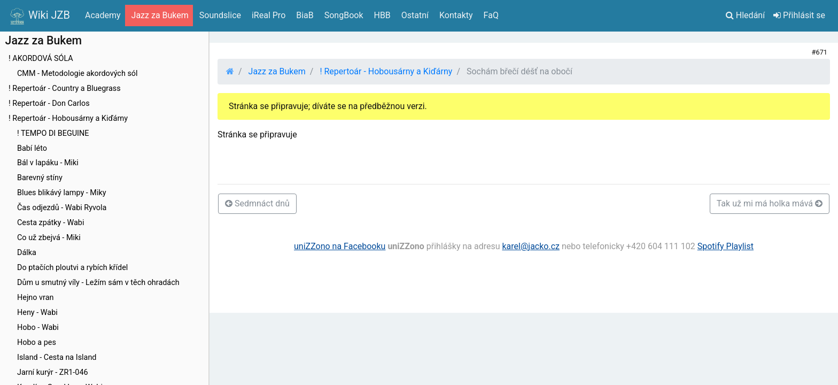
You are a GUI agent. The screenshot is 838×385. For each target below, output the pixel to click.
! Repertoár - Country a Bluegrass (65, 88)
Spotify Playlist (725, 246)
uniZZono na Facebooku (339, 246)
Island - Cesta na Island (56, 357)
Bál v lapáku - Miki (48, 162)
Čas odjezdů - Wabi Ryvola (61, 207)
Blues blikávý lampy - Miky (61, 192)
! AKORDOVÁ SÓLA (41, 58)
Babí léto (32, 148)
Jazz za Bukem (277, 71)
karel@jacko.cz (531, 246)
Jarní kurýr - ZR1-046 (52, 372)
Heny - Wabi (37, 312)
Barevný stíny (40, 177)
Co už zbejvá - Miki (49, 237)
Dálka (26, 252)
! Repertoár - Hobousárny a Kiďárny (68, 118)
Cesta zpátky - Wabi (50, 222)
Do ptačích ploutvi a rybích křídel (72, 267)
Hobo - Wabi (38, 327)
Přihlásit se (799, 15)
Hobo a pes (36, 342)
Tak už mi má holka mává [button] (770, 203)
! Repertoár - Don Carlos (49, 103)
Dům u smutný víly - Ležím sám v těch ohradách (98, 282)
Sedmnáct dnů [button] (257, 203)
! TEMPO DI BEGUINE (53, 133)
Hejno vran (35, 297)
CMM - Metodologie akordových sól (77, 73)
